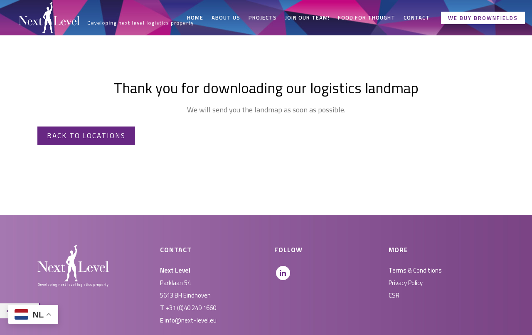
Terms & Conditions (415, 270)
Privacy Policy (406, 283)
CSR (394, 295)
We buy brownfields (483, 18)
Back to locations (86, 135)
